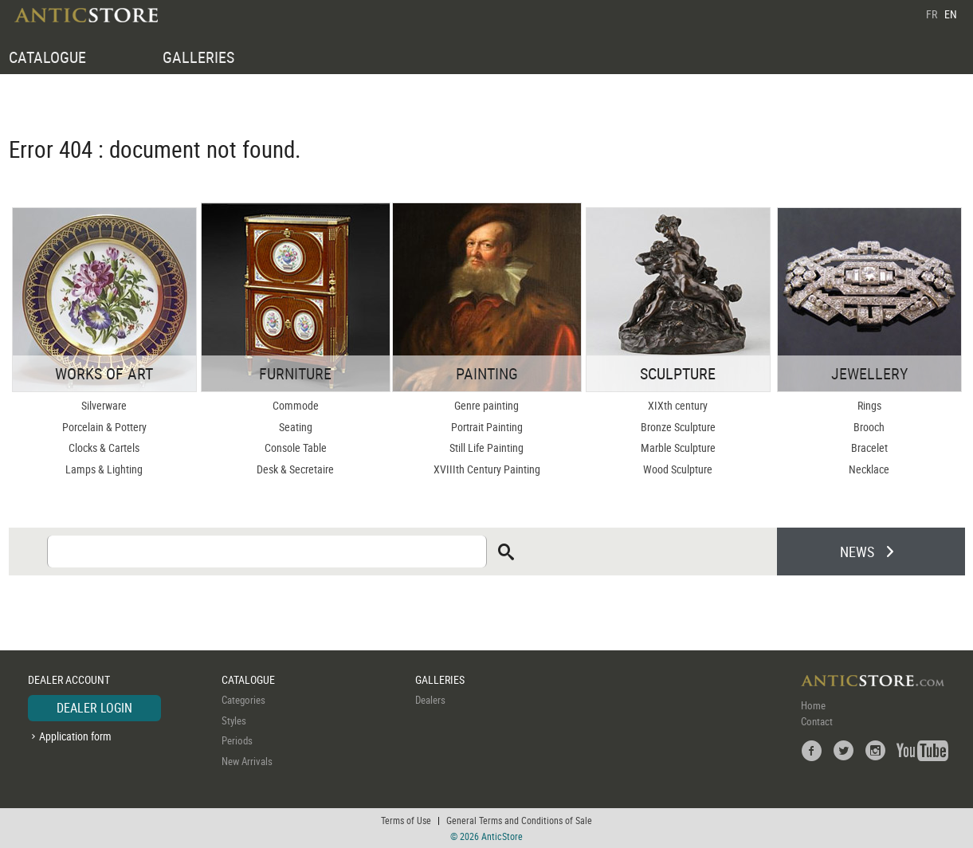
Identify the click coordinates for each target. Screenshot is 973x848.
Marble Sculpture (678, 447)
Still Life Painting (486, 447)
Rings (869, 405)
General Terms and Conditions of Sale (519, 820)
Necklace (869, 469)
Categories (243, 700)
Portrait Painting (487, 426)
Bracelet (869, 447)
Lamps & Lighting (104, 469)
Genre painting (486, 405)
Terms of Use (406, 820)
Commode (296, 405)
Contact (817, 721)
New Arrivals (247, 761)
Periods (237, 740)
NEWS (857, 551)
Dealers (430, 700)
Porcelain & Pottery (104, 426)
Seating (295, 426)
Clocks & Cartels (104, 447)
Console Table (296, 447)
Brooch (869, 426)
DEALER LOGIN (94, 707)
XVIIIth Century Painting (487, 469)
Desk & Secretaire (295, 469)
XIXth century (678, 405)
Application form (75, 736)
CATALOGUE (47, 57)
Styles (234, 720)
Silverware (104, 405)
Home (813, 705)
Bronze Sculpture (678, 426)
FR (931, 14)
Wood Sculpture (677, 469)
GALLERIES (198, 57)
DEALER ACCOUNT (69, 679)
